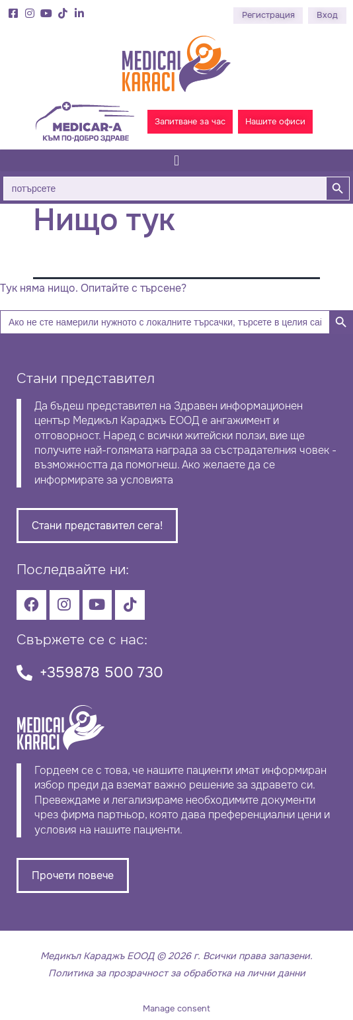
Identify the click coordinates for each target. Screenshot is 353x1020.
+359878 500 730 (101, 672)
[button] (176, 160)
